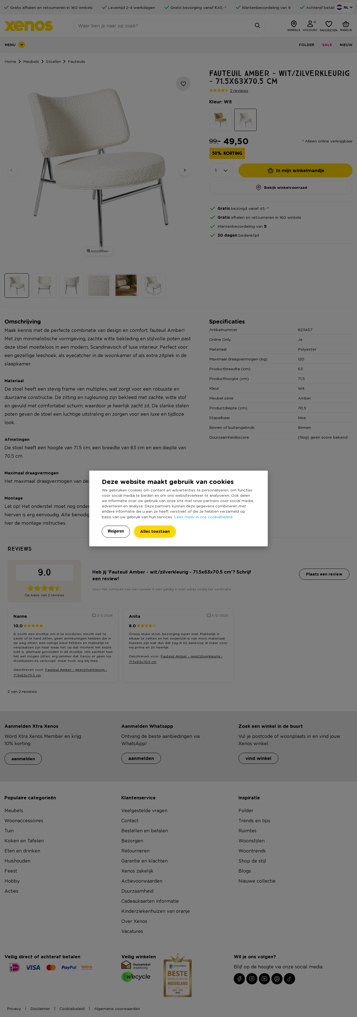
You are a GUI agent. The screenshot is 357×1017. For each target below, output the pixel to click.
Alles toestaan (155, 531)
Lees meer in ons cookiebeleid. (203, 516)
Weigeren (116, 531)
